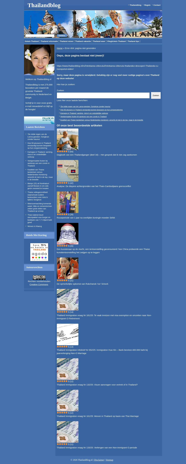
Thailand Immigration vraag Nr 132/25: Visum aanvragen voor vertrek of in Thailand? (97, 384)
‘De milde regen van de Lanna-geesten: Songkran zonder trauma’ (38, 136)
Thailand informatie (49, 41)
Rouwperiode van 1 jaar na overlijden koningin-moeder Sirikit (86, 217)
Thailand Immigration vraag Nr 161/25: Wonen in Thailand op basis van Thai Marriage (98, 416)
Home (60, 48)
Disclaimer (99, 460)
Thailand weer (99, 41)
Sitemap (109, 460)
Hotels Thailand (32, 41)
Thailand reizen (66, 41)
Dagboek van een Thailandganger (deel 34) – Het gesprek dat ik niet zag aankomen (97, 155)
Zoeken (60, 90)
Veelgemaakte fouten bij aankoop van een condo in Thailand (39, 163)
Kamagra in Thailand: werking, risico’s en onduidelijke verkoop (40, 154)
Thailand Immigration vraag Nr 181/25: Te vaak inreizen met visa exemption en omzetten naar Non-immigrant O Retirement (104, 317)
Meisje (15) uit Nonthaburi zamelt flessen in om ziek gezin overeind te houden (38, 186)
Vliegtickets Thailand (116, 41)
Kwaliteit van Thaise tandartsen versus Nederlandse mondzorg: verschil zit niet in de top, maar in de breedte (40, 175)
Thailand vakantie (83, 41)
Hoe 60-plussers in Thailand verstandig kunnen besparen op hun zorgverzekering (39, 145)
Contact (156, 5)
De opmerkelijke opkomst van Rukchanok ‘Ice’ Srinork (82, 284)
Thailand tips (133, 41)
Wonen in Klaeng (35, 226)
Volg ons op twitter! (39, 120)
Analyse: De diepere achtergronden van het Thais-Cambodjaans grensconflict (94, 186)
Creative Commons (39, 284)
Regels (147, 5)
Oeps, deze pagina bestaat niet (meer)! (80, 55)
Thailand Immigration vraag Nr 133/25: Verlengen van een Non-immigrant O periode (97, 447)
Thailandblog (44, 5)
